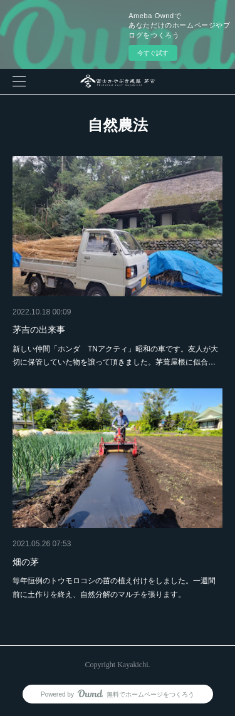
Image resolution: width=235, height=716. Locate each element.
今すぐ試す (153, 52)
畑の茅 (26, 562)
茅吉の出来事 (39, 329)
